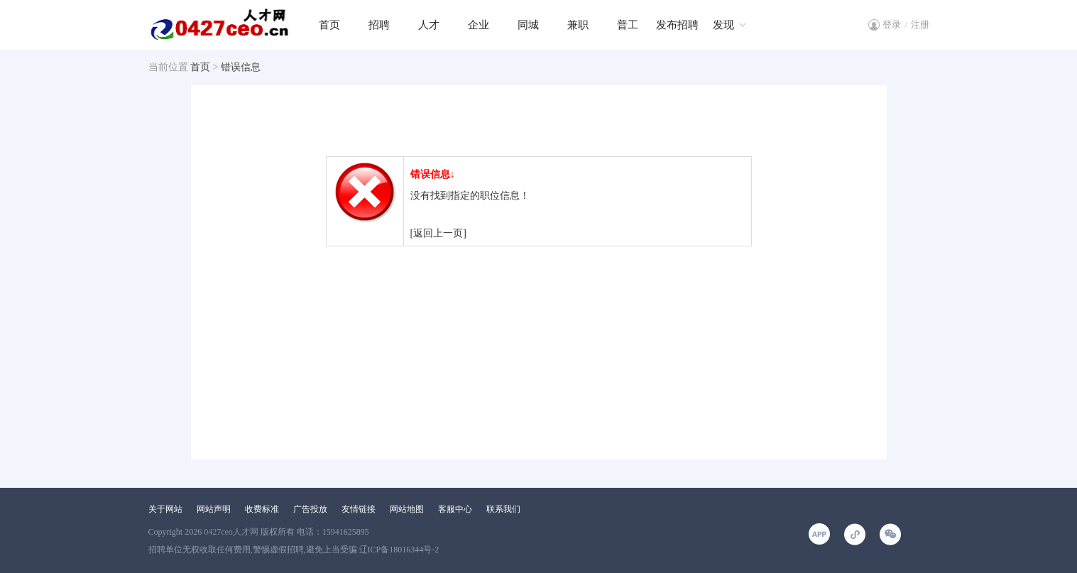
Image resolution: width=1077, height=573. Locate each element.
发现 (723, 25)
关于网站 (165, 509)
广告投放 (310, 509)
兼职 (578, 25)
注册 (920, 24)
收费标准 (262, 509)
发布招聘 (677, 25)
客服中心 (455, 509)
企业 (478, 25)
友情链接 (358, 509)
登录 (891, 24)
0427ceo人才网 (231, 532)
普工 (627, 25)
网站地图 (407, 509)
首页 (329, 25)
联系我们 (503, 509)
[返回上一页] (438, 233)
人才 (428, 25)
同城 (528, 25)
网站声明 (214, 509)
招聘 (379, 25)
